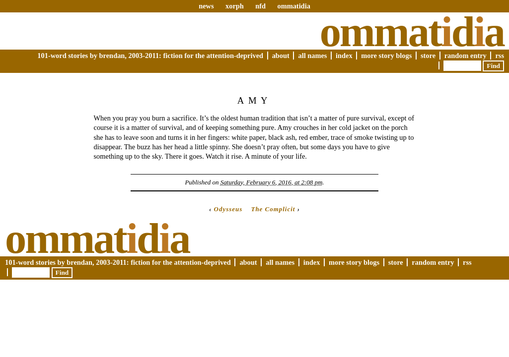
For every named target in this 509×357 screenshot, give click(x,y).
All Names (312, 56)
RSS (499, 56)
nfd (260, 6)
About (281, 56)
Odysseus (228, 209)
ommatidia (293, 6)
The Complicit (273, 209)
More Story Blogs (386, 56)
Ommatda (412, 32)
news (206, 6)
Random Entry (465, 56)
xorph (234, 6)
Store (428, 56)
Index (344, 56)
